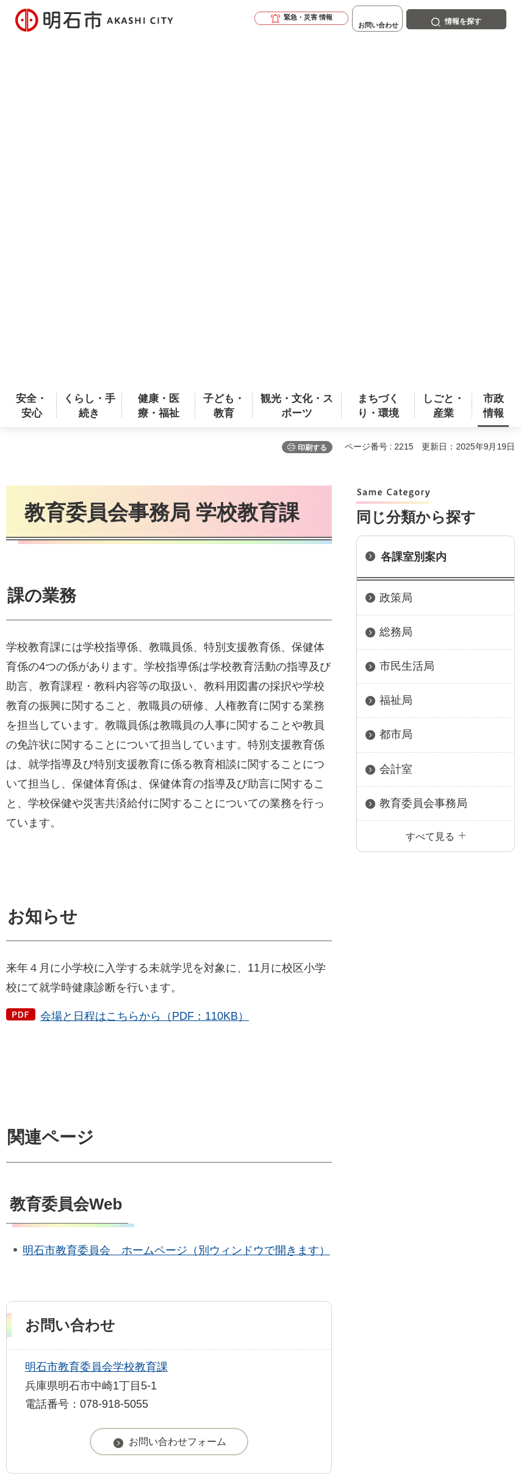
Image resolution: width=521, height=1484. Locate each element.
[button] (265, 19)
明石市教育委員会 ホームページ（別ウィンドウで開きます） (176, 903)
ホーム (19, 1167)
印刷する (312, 100)
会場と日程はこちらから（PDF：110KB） (144, 668)
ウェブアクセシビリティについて (276, 1210)
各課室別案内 (414, 209)
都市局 (395, 387)
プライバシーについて (111, 1229)
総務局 (395, 284)
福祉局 (395, 352)
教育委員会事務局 (423, 456)
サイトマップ (332, 1229)
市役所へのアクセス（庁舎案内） (149, 1167)
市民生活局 (406, 318)
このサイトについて (107, 1210)
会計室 (395, 421)
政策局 (395, 250)
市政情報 (58, 1167)
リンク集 (231, 1229)
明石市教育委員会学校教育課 (96, 1019)
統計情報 (312, 1364)
